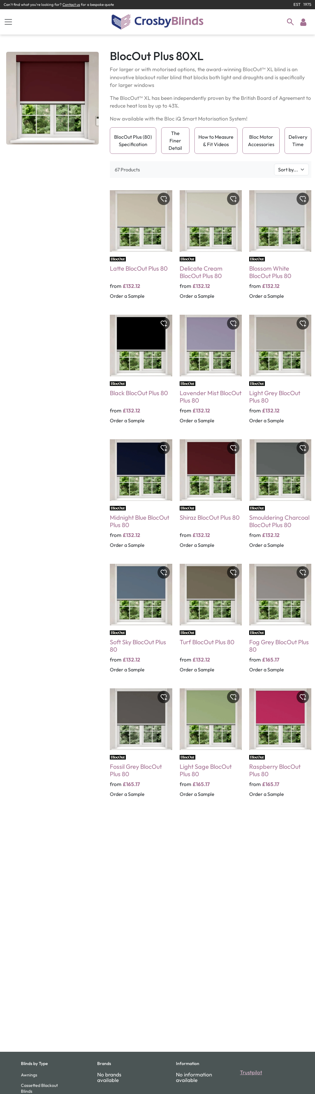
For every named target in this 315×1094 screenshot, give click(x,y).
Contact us (71, 4)
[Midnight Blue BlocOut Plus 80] (141, 497)
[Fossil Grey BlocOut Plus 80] (141, 746)
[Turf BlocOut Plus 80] (211, 622)
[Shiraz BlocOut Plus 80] (211, 497)
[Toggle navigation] (8, 22)
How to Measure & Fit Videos (215, 140)
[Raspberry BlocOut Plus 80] (280, 746)
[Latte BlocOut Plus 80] (141, 248)
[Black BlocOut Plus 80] (141, 373)
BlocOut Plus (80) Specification (133, 140)
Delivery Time (298, 140)
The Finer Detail (175, 140)
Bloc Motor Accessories (261, 140)
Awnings (29, 1075)
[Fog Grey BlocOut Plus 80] (280, 622)
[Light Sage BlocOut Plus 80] (211, 746)
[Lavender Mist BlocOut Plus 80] (211, 373)
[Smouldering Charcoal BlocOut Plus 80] (280, 497)
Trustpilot (251, 1072)
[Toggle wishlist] (164, 199)
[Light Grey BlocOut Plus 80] (280, 373)
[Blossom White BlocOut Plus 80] (280, 248)
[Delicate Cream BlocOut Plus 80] (211, 248)
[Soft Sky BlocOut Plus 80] (141, 622)
